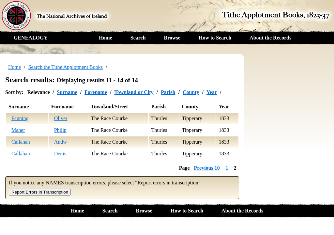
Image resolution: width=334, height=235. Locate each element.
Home (105, 37)
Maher (18, 130)
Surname (67, 92)
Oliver (61, 118)
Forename (95, 92)
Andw (60, 142)
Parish (168, 92)
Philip (60, 130)
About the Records (270, 37)
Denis (60, 153)
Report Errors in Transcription (39, 192)
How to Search (215, 37)
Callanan (20, 142)
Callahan (20, 153)
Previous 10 (207, 168)
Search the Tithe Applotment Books (65, 67)
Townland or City (133, 92)
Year (211, 92)
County (191, 92)
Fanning (19, 118)
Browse (172, 37)
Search (138, 37)
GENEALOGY (31, 37)
